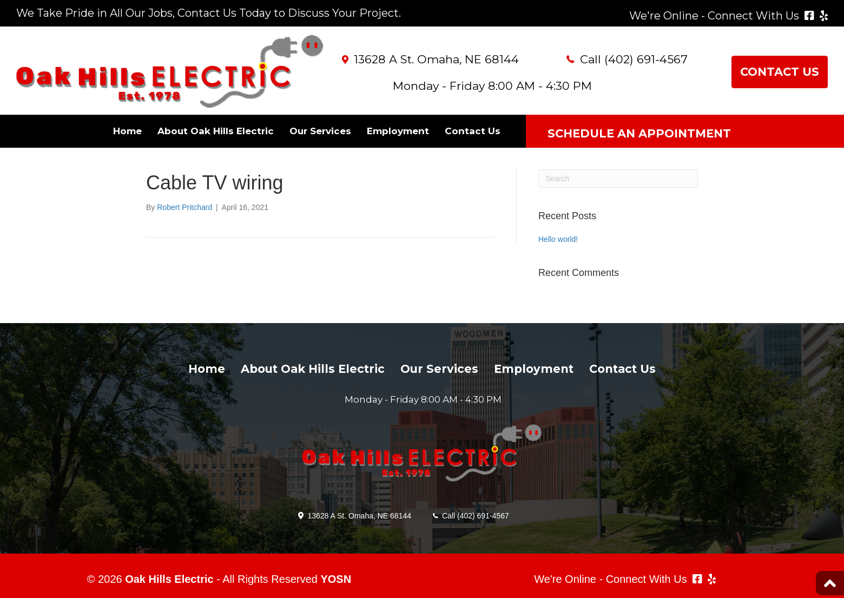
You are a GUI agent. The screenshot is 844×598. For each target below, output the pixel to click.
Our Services (320, 131)
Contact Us (472, 131)
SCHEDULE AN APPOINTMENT (639, 133)
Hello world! (558, 239)
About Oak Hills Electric (215, 131)
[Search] (618, 178)
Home (127, 131)
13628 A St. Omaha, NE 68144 (436, 59)
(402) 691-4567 (646, 59)
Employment (398, 131)
